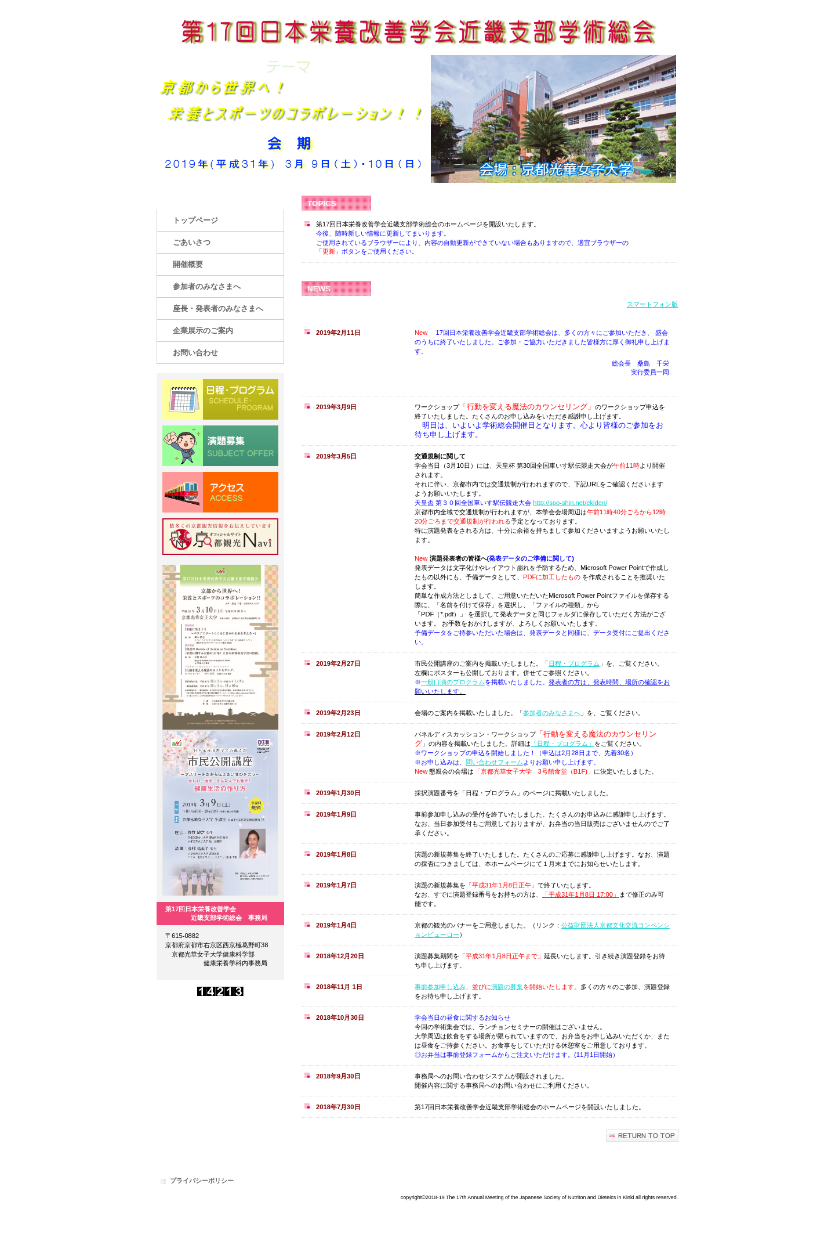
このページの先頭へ (642, 1135)
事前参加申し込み (440, 986)
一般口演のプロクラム (453, 682)
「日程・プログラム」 (562, 743)
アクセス (220, 492)
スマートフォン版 (652, 304)
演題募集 (220, 445)
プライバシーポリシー (202, 1180)
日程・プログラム (574, 663)
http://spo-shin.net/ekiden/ (570, 502)
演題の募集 (507, 986)
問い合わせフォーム (494, 762)
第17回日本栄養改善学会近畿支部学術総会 (417, 33)
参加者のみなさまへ (551, 712)
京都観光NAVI (220, 538)
